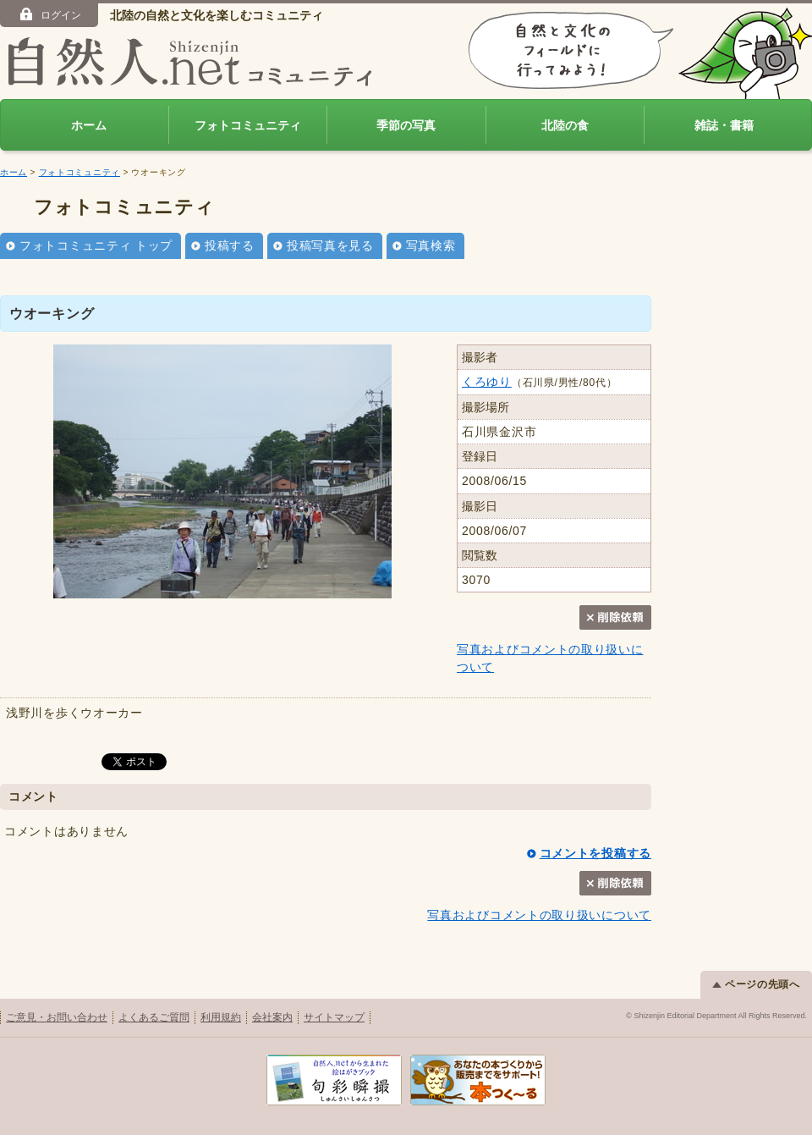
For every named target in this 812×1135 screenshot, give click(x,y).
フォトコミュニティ (248, 125)
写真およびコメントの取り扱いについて (539, 915)
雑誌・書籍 (724, 125)
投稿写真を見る (330, 245)
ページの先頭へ (756, 984)
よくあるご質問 (153, 1017)
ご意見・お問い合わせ (56, 1017)
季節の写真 (406, 125)
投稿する (230, 245)
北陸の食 (565, 125)
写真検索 (431, 245)
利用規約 (220, 1017)
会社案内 (272, 1017)
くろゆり (487, 381)
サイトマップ (334, 1017)
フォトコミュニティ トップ (96, 245)
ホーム (89, 125)
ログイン (49, 14)
